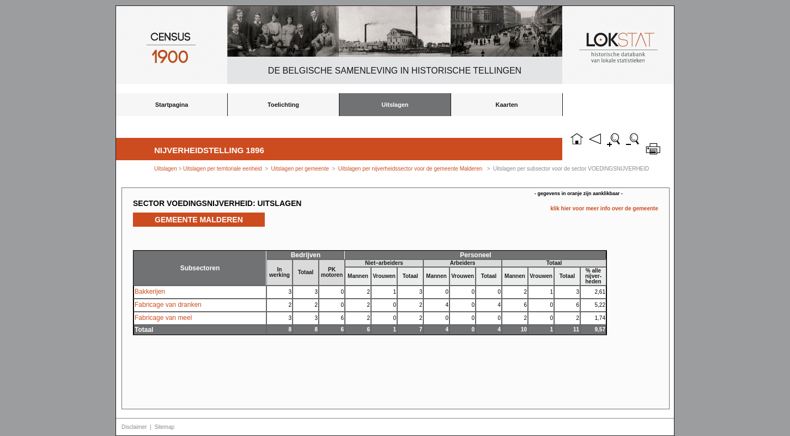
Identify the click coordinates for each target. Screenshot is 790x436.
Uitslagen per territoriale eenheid (223, 169)
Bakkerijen (150, 291)
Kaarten (507, 104)
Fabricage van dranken (168, 304)
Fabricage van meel (163, 318)
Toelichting (283, 104)
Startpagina (172, 104)
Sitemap (164, 427)
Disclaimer (134, 427)
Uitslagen (395, 104)
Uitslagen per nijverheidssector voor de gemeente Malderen (410, 169)
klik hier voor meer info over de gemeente (604, 208)
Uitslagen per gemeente (300, 169)
